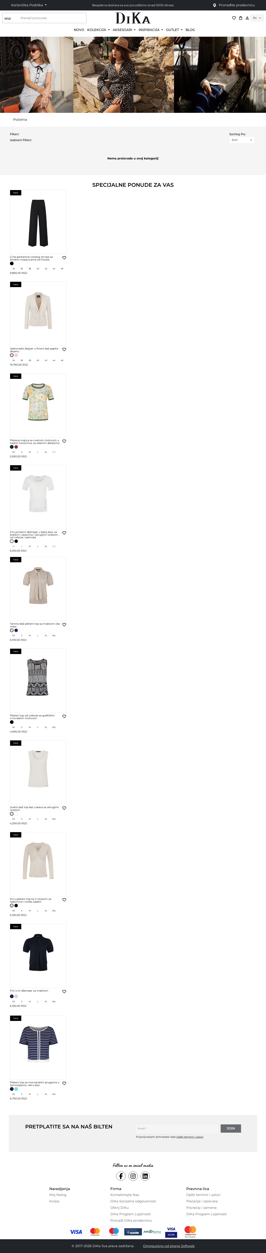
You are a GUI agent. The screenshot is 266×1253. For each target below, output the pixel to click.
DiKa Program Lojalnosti (130, 1214)
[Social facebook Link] (121, 1176)
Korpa (54, 1201)
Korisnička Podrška (27, 5)
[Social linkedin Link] (145, 1176)
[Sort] (242, 139)
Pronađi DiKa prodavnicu (131, 1221)
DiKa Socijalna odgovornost (133, 1201)
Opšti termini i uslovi (189, 1137)
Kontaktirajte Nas (124, 1195)
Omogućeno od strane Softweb (169, 1246)
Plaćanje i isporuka (202, 1201)
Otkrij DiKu (119, 1208)
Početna (20, 120)
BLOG (190, 30)
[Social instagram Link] (133, 1176)
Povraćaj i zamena (201, 1208)
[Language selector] (257, 17)
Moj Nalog (57, 1195)
